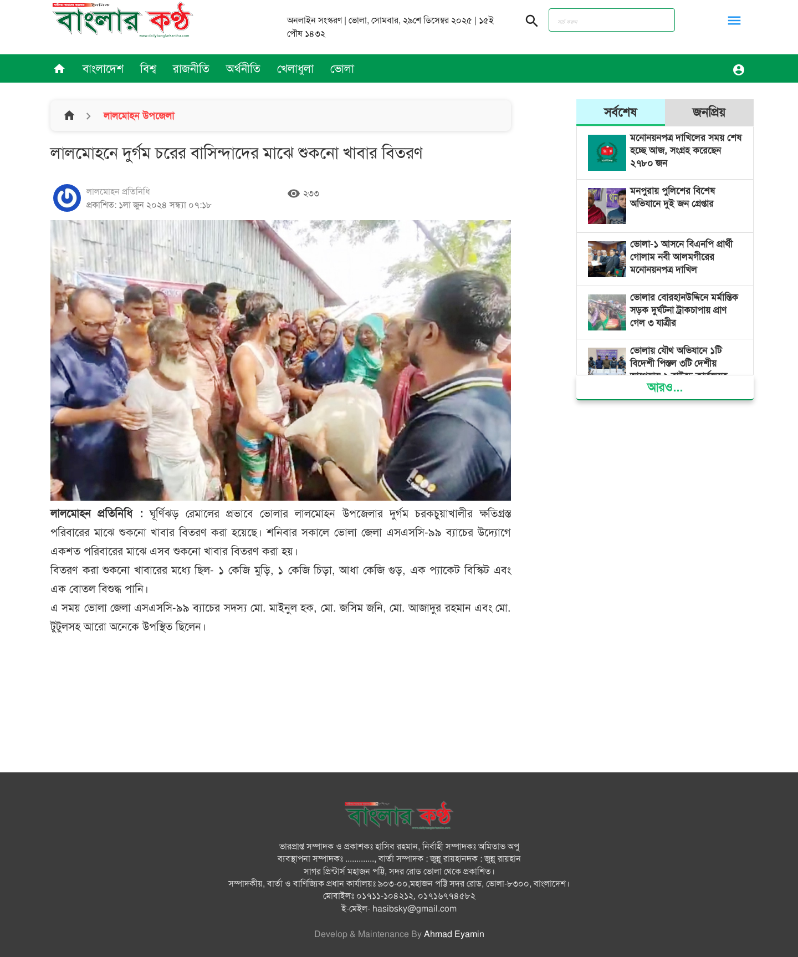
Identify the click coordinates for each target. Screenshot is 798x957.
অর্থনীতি (243, 69)
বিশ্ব (148, 69)
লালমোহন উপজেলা (137, 116)
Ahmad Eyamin (454, 934)
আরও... (665, 387)
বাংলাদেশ (103, 69)
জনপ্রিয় (709, 112)
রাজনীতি (191, 69)
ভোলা (342, 69)
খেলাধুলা (295, 69)
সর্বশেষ (620, 112)
